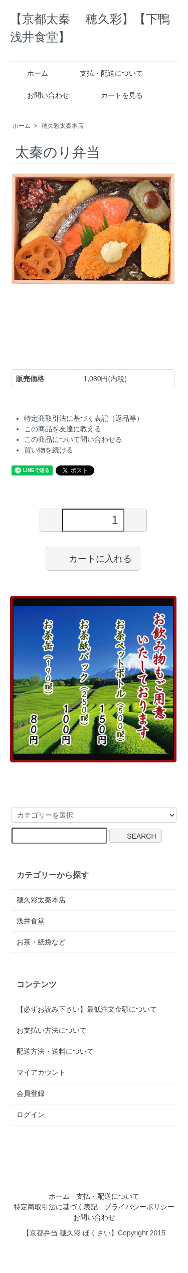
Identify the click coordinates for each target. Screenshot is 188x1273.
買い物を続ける (48, 450)
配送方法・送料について (55, 1051)
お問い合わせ (41, 95)
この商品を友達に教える (62, 429)
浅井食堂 (31, 921)
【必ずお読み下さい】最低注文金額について (87, 1009)
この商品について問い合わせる (73, 439)
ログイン (31, 1114)
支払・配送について (104, 73)
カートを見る (114, 95)
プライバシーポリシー (139, 1207)
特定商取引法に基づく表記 (56, 1207)
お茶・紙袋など (41, 942)
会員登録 (31, 1093)
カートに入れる (93, 558)
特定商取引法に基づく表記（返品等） (83, 418)
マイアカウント (41, 1072)
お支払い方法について (52, 1030)
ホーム (30, 73)
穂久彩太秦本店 (63, 125)
